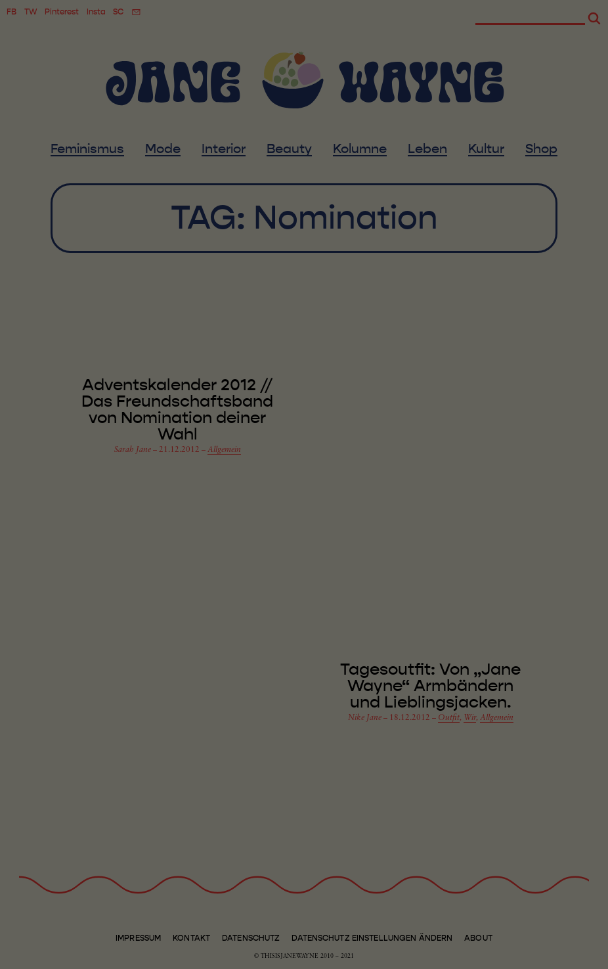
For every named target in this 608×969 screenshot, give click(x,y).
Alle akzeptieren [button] (532, 781)
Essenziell (55, 938)
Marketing (262, 938)
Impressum (532, 958)
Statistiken (157, 938)
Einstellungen (202, 921)
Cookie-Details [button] (490, 948)
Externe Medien (378, 938)
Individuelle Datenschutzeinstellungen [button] (544, 911)
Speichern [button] (532, 826)
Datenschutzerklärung (271, 908)
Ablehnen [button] (532, 862)
